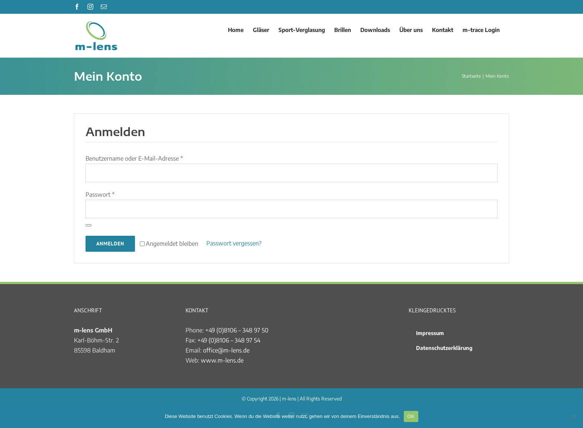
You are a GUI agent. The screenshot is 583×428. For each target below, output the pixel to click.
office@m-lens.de (226, 350)
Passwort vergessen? (233, 243)
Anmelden (110, 243)
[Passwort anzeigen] (88, 225)
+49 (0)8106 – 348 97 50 (236, 330)
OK (411, 416)
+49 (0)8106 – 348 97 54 (228, 340)
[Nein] (573, 416)
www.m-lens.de (222, 360)
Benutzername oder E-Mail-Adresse (134, 158)
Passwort (100, 194)
